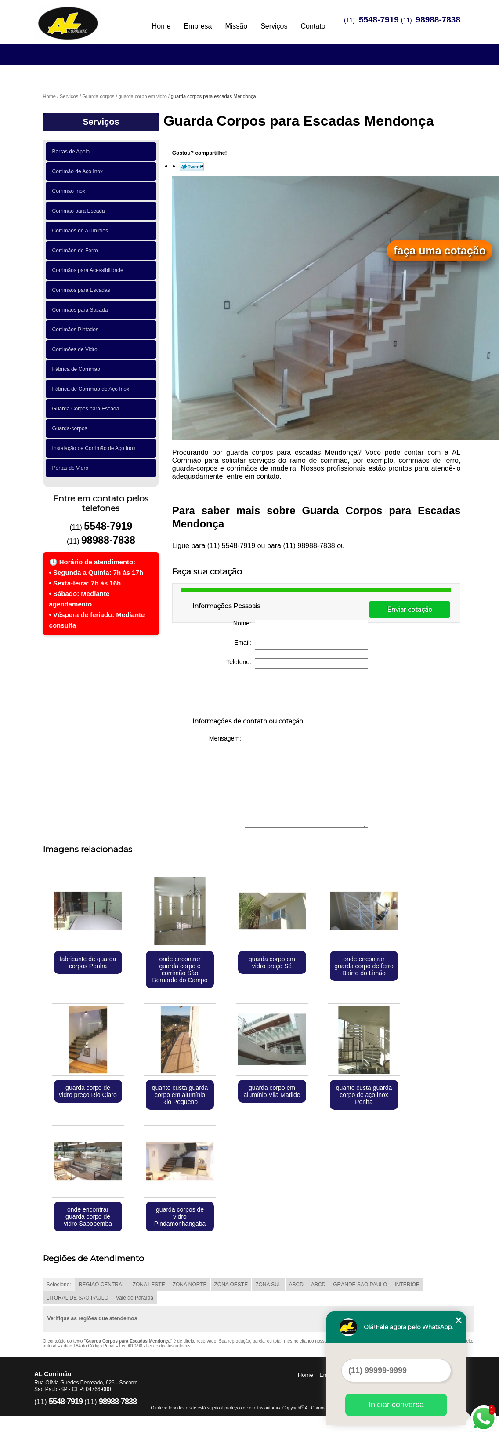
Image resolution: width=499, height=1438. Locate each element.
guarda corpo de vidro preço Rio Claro (88, 1091)
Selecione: (59, 1285)
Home (161, 26)
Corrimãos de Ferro (76, 250)
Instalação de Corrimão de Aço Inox (95, 448)
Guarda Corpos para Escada (87, 409)
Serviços (273, 26)
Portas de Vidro (71, 468)
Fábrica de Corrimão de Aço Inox (92, 389)
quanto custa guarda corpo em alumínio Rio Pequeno (180, 1094)
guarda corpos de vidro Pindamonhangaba (180, 1216)
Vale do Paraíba (134, 1298)
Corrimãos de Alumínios (81, 231)
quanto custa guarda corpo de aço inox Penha (364, 1094)
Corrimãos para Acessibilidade (89, 270)
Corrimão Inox (70, 191)
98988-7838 (438, 19)
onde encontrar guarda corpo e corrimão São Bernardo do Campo (180, 969)
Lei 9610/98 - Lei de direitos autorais (155, 1346)
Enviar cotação (409, 610)
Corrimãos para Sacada (81, 310)
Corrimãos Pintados (76, 330)
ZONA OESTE (231, 1285)
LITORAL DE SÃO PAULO (77, 1298)
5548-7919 (379, 19)
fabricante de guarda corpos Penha (88, 962)
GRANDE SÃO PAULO (360, 1285)
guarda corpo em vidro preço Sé (272, 962)
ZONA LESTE (149, 1285)
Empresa (198, 26)
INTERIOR (406, 1285)
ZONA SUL (268, 1285)
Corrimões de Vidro (76, 349)
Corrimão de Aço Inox (79, 171)
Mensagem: (288, 781)
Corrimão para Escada (80, 211)
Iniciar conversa (396, 1404)
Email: (301, 644)
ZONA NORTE (190, 1285)
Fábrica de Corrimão (77, 369)
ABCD (296, 1285)
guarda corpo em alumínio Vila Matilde (272, 1091)
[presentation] (248, 695)
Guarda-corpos (71, 428)
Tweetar (192, 166)
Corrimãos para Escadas (82, 290)
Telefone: (297, 663)
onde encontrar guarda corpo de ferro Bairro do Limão (364, 966)
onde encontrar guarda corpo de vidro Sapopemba (88, 1216)
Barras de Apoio (72, 152)
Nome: (300, 625)
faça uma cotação (440, 250)
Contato (312, 26)
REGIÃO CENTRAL (102, 1285)
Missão (236, 26)
